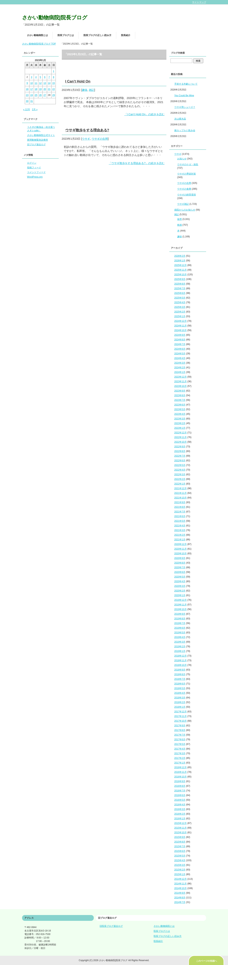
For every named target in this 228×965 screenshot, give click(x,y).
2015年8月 (179, 841)
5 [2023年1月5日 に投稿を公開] (40, 77)
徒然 (179, 219)
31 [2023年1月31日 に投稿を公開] (31, 101)
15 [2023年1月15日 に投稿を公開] (53, 83)
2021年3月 (179, 530)
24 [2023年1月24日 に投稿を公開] (31, 95)
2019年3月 (179, 641)
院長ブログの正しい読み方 (97, 35)
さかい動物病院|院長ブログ (55, 18)
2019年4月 (179, 637)
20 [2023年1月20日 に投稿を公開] (44, 89)
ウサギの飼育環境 (186, 194)
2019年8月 (179, 618)
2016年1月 (179, 818)
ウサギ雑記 (183, 204)
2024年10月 (180, 330)
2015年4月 (179, 860)
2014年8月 (179, 897)
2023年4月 (179, 414)
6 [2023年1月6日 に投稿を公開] (45, 77)
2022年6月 (179, 460)
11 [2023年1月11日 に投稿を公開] (36, 83)
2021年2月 (179, 535)
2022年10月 (180, 442)
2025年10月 (180, 274)
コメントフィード (36, 172)
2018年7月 (179, 679)
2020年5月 (179, 576)
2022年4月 (179, 469)
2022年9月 (179, 446)
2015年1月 (179, 874)
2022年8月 (179, 451)
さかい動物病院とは (37, 35)
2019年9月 (179, 614)
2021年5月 (179, 521)
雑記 (91, 89)
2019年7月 (179, 623)
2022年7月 (179, 456)
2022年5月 (179, 465)
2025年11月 (180, 270)
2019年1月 (179, 651)
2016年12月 (180, 767)
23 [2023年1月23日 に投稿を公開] (27, 95)
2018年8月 (179, 674)
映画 (179, 225)
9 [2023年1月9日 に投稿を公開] (27, 83)
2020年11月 (180, 548)
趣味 (84, 89)
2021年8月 (179, 507)
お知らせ (182, 158)
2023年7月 (179, 400)
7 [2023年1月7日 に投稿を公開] (49, 77)
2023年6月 (179, 404)
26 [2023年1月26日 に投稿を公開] (40, 95)
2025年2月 (179, 311)
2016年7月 (179, 790)
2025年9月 (179, 279)
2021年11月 (180, 493)
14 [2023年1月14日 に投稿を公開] (49, 83)
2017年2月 (179, 758)
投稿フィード (34, 167)
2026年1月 (179, 260)
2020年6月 (179, 572)
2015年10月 (180, 832)
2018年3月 (179, 697)
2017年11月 (180, 716)
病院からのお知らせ (184, 209)
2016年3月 (179, 809)
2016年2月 (179, 814)
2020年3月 (179, 586)
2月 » (35, 109)
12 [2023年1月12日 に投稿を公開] (40, 83)
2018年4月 (179, 693)
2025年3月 (179, 307)
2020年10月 (180, 553)
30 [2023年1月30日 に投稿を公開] (27, 101)
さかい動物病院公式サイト (41, 135)
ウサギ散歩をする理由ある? (87, 130)
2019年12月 (180, 600)
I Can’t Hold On (77, 81)
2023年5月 (179, 409)
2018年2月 (179, 702)
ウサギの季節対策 (186, 173)
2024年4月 (179, 358)
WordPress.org (35, 177)
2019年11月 (180, 604)
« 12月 (26, 109)
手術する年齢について (186, 84)
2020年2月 (179, 590)
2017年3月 (179, 753)
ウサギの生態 (100, 138)
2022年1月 (179, 483)
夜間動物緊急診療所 (37, 140)
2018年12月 (180, 655)
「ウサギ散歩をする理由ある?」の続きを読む (136, 163)
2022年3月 (179, 474)
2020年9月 (179, 558)
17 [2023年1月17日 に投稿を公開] (31, 89)
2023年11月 (180, 381)
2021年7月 (179, 511)
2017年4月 (179, 748)
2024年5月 (179, 353)
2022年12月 (180, 432)
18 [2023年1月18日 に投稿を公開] (36, 89)
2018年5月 (179, 688)
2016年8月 (179, 786)
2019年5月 (179, 632)
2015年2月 (179, 869)
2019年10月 (180, 609)
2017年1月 (179, 762)
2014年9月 (179, 893)
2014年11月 (180, 883)
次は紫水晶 (180, 118)
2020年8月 (179, 562)
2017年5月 (179, 744)
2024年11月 (180, 325)
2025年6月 (179, 293)
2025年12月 (180, 265)
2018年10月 (180, 665)
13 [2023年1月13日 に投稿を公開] (44, 83)
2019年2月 (179, 646)
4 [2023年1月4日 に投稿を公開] (36, 77)
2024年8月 (179, 339)
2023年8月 (179, 395)
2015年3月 (179, 865)
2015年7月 (179, 846)
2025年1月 (179, 316)
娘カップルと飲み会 (184, 130)
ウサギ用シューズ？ (184, 107)
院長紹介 (125, 35)
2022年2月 (179, 479)
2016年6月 (179, 795)
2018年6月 (179, 683)
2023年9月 (179, 390)
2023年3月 (179, 418)
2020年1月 (179, 595)
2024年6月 (179, 349)
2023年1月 (179, 428)
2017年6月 (179, 739)
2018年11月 (180, 660)
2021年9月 (179, 502)
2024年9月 (179, 335)
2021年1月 (179, 539)
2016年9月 (179, 781)
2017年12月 (180, 711)
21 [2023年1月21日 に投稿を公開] (49, 89)
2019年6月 (179, 628)
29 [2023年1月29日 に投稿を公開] (53, 95)
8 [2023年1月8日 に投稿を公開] (53, 77)
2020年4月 (179, 581)
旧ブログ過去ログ (36, 144)
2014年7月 (179, 902)
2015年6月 (179, 851)
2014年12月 (180, 879)
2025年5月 (179, 297)
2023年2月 (179, 423)
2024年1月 (179, 372)
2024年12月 (180, 321)
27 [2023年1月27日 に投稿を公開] (44, 95)
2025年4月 (179, 302)
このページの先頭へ (206, 961)
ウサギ (86, 138)
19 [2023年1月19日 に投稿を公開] (40, 89)
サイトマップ (199, 2)
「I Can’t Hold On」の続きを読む (144, 114)
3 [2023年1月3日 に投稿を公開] (31, 77)
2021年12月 (180, 488)
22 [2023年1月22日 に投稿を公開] (53, 89)
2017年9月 (179, 725)
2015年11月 (180, 827)
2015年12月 (180, 823)
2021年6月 (179, 516)
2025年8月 (179, 283)
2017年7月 (179, 734)
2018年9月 (179, 669)
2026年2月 (179, 256)
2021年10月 (180, 497)
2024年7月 (179, 344)
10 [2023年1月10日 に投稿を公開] (31, 83)
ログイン (31, 163)
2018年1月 (179, 707)
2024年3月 (179, 363)
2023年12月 (180, 376)
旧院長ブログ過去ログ (111, 926)
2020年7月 (179, 567)
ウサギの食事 (184, 189)
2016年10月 (180, 776)
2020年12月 (180, 544)
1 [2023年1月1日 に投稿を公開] (53, 71)
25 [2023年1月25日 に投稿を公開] (36, 95)
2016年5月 (179, 800)
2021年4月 (179, 525)
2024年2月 (179, 367)
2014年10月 (180, 888)
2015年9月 (179, 837)
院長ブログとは (66, 35)
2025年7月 (179, 288)
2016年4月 (179, 804)
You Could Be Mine (184, 95)
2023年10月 (180, 386)
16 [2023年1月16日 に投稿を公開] (27, 89)
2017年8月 (179, 730)
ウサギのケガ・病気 (187, 164)
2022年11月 (180, 437)
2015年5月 (179, 855)
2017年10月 (180, 721)
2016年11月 (180, 772)
